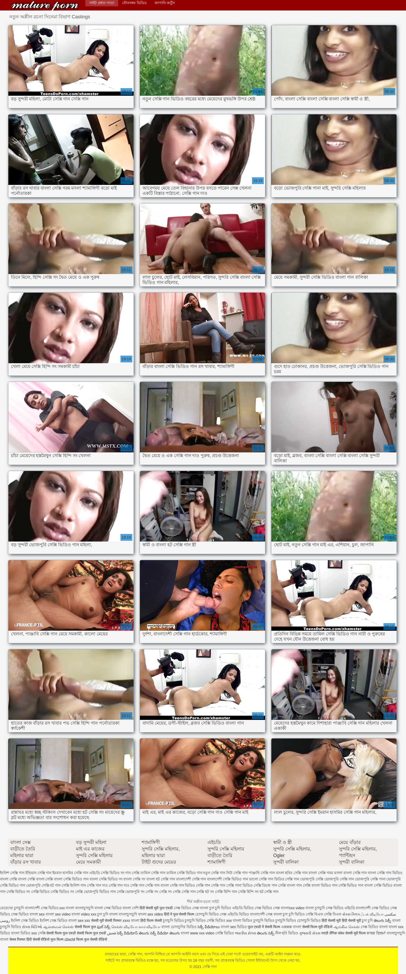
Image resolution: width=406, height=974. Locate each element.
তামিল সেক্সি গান (152, 873)
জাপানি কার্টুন (165, 3)
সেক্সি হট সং (205, 892)
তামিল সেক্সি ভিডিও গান (184, 873)
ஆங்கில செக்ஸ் (346, 927)
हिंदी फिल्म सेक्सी (151, 920)
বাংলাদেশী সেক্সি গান (191, 879)
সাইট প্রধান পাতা (101, 3)
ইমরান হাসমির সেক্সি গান (70, 873)
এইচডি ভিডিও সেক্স (247, 908)
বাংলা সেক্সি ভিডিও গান (71, 879)
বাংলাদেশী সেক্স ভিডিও (41, 908)
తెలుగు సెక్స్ (382, 920)
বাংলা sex (37, 914)
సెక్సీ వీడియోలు (208, 927)
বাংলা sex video (59, 914)
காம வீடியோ (150, 927)
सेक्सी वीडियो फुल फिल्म (49, 939)
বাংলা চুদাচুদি (315, 908)
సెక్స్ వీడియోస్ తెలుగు (133, 933)
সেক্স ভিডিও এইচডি (340, 908)
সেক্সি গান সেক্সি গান (210, 885)
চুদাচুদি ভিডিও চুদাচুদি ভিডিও (184, 920)
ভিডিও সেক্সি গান (286, 879)
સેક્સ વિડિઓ (32, 927)
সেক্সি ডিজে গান (265, 885)
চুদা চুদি (103, 914)
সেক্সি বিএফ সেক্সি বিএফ (324, 914)
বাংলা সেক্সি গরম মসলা (325, 873)
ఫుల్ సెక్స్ (103, 927)
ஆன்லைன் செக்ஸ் (58, 927)
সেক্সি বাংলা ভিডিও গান (320, 885)
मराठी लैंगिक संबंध (332, 933)
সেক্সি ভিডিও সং (18, 892)
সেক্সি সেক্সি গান (184, 892)
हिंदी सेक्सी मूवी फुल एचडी (156, 908)
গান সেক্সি (132, 873)
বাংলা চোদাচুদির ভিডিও (178, 927)
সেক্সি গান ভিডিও (182, 885)
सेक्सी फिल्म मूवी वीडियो (317, 927)
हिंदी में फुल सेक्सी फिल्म (179, 914)
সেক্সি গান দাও (97, 885)
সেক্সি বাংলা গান (290, 885)
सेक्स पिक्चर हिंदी (20, 939)
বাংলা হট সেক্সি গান (160, 879)
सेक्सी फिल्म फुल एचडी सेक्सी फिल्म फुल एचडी (76, 933)
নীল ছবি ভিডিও (287, 933)
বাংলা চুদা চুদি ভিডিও (216, 908)
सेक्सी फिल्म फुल (85, 927)
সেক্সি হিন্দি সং (248, 892)
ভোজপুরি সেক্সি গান (339, 879)
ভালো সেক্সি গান (261, 879)
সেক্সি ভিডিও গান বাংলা (355, 885)
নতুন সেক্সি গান (214, 873)
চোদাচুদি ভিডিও (207, 914)
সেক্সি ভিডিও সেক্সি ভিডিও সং (52, 892)
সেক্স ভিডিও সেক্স (187, 908)
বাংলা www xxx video (197, 933)
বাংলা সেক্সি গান (355, 873)
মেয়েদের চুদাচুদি (12, 908)
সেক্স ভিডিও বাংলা (374, 927)
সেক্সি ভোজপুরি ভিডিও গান (95, 892)
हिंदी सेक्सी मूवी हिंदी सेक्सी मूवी (341, 920)
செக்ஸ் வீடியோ (124, 927)
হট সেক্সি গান (269, 892)
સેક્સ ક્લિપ (351, 914)
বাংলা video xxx (84, 914)
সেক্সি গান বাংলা (157, 885)
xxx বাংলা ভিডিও (239, 920)
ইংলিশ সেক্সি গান (12, 873)
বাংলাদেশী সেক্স (367, 908)
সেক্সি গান (44, 5)
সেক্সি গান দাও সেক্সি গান (127, 885)
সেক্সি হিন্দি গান (226, 892)
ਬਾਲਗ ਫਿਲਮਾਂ (376, 933)
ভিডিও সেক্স (271, 908)
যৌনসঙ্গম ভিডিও (134, 3)
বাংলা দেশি (131, 908)
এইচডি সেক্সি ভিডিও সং (106, 873)
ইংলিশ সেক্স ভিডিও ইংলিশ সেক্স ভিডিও (39, 920)
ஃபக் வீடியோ (372, 914)
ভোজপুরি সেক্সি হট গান (43, 885)
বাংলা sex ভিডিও (234, 927)
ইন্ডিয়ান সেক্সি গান (38, 873)
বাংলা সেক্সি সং (134, 879)
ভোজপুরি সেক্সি (311, 879)
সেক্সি (42, 933)
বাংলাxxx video (292, 908)
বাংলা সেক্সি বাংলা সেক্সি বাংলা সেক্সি (26, 879)
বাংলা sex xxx (79, 920)
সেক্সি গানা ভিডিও (239, 885)
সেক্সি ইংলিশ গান (74, 885)
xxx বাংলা (66, 908)
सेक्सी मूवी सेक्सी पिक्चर (106, 920)
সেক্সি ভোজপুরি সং (131, 892)
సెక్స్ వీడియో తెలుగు (165, 933)
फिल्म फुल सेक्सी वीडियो (91, 939)
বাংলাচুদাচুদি (85, 908)
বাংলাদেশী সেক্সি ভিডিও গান (227, 879)
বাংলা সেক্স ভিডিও (109, 908)
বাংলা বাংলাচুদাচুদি (123, 914)
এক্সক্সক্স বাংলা (291, 927)
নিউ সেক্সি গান (237, 873)
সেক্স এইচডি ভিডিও (234, 914)
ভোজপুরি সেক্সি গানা (370, 879)
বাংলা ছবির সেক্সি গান (292, 873)
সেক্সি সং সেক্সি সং (159, 892)
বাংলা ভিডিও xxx (24, 933)
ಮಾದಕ (69, 939)
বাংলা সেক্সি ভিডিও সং (106, 879)
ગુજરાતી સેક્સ (309, 933)
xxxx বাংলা (131, 920)
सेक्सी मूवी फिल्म (355, 933)
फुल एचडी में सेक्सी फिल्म (264, 927)
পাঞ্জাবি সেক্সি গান (262, 873)
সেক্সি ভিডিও (216, 920)
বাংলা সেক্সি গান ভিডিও (385, 873)
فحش (111, 933)
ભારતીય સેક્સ (245, 933)
